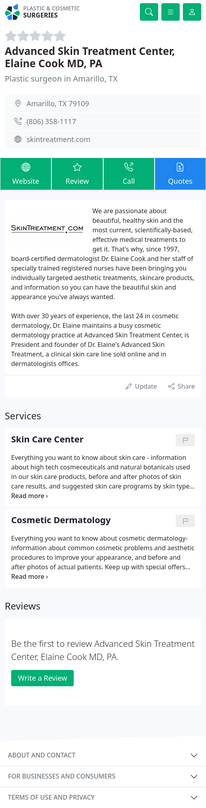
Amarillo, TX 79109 (58, 103)
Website (26, 173)
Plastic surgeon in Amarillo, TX (61, 78)
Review (77, 173)
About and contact (41, 755)
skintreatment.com (58, 139)
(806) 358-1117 (51, 121)
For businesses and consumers (61, 776)
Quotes (180, 173)
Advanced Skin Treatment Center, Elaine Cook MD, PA (90, 57)
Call (129, 173)
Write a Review (42, 678)
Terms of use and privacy (51, 797)
